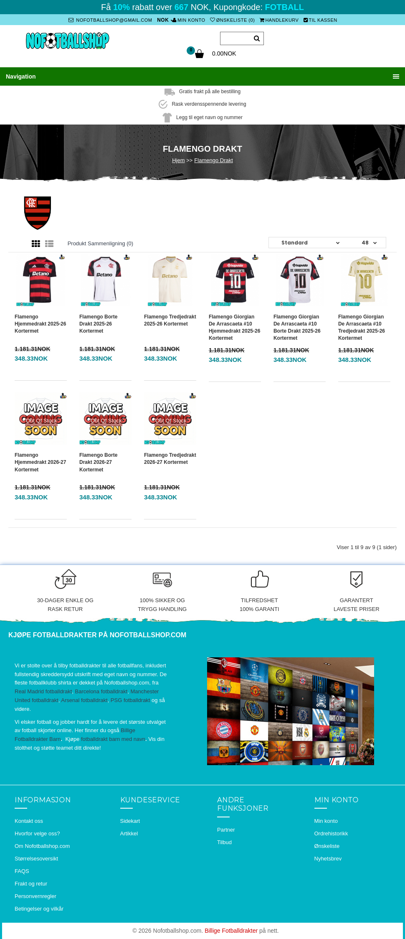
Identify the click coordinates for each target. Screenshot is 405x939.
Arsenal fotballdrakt (84, 700)
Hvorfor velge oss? (37, 833)
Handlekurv (279, 20)
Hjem (178, 160)
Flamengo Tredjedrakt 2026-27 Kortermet (170, 458)
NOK (163, 20)
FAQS (22, 871)
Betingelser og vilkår (39, 909)
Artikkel (129, 833)
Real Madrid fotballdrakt (43, 691)
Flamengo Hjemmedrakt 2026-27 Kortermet (40, 462)
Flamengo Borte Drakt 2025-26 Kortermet (98, 324)
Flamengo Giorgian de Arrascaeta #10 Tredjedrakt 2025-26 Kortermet (361, 327)
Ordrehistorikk (331, 833)
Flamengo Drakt (213, 160)
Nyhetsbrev (328, 858)
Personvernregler (35, 896)
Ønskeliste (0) (232, 20)
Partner (226, 830)
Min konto (188, 20)
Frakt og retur (31, 883)
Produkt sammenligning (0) (101, 243)
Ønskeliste (327, 846)
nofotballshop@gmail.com (110, 20)
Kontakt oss (29, 821)
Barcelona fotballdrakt (101, 691)
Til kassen (320, 20)
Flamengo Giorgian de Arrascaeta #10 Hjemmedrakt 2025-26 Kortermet (234, 327)
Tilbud (224, 842)
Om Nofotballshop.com (42, 846)
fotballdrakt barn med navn (113, 739)
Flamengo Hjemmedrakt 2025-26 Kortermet (40, 324)
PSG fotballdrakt (130, 700)
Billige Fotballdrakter (231, 930)
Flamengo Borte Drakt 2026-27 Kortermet (98, 462)
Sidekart (130, 821)
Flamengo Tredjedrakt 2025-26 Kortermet (170, 320)
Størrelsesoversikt (36, 858)
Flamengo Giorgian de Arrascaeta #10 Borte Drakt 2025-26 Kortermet (297, 327)
